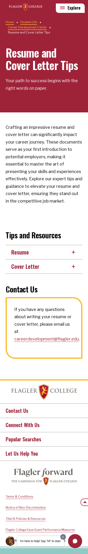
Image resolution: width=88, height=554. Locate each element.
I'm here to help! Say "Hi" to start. (40, 541)
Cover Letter (25, 266)
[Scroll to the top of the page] (84, 502)
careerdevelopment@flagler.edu (46, 338)
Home (44, 392)
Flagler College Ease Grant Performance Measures (40, 530)
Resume (20, 252)
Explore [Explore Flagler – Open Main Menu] (74, 8)
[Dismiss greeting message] (63, 537)
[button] (75, 541)
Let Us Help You (22, 453)
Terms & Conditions (19, 496)
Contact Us (17, 410)
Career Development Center (27, 27)
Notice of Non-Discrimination (26, 507)
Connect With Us (23, 424)
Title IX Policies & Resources (26, 519)
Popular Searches (23, 439)
